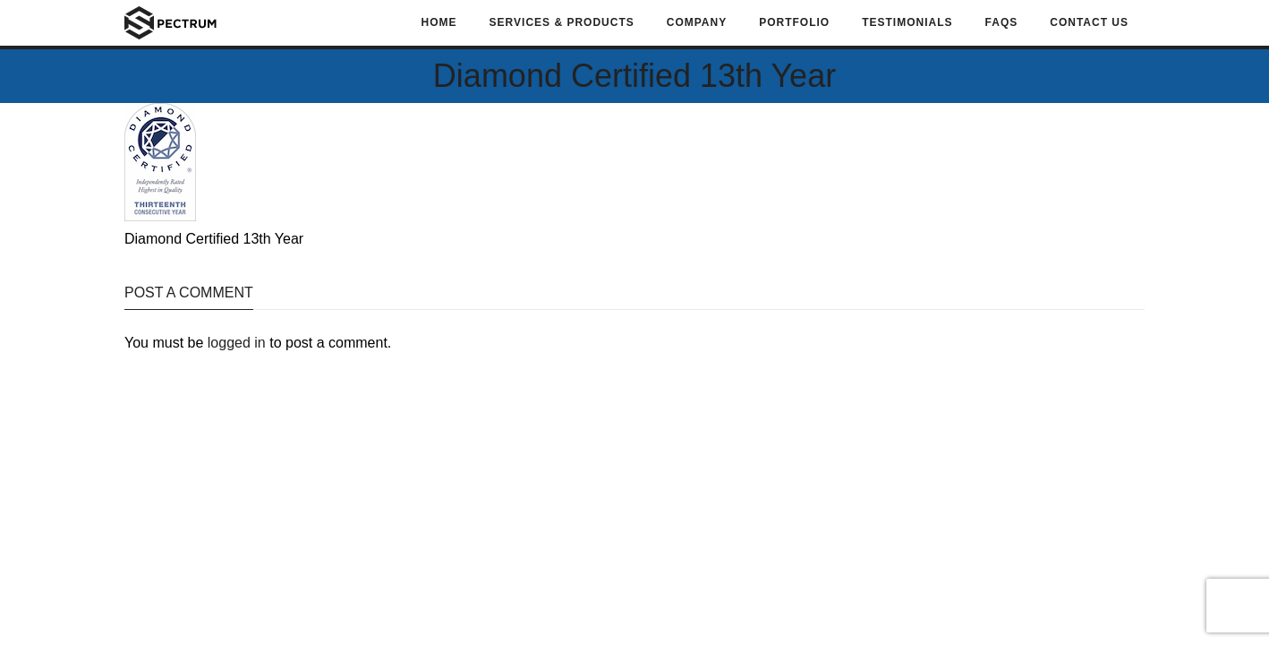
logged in (237, 342)
